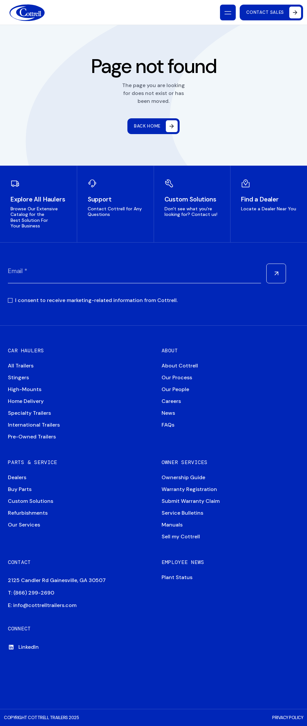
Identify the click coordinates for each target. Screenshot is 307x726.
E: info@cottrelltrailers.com (42, 605)
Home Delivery (26, 401)
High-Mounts (24, 389)
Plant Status (177, 577)
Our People (175, 389)
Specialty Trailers (29, 413)
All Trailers (20, 365)
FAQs (168, 424)
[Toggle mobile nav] (228, 12)
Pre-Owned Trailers (32, 436)
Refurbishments (28, 512)
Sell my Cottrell (181, 536)
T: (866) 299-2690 (31, 592)
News (168, 413)
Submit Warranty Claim (191, 501)
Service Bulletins (182, 512)
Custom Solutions (30, 501)
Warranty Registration (189, 489)
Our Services (24, 524)
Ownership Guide (183, 477)
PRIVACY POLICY (287, 717)
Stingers (18, 377)
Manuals (172, 524)
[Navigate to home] (27, 13)
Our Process (177, 377)
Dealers (17, 477)
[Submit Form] (276, 273)
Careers (171, 401)
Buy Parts (20, 489)
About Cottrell (180, 365)
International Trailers (34, 424)
